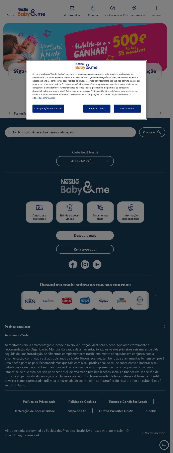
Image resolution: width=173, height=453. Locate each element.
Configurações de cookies (48, 108)
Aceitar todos (127, 108)
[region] (86, 90)
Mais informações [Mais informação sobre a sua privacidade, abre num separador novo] (46, 98)
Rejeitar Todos (97, 108)
